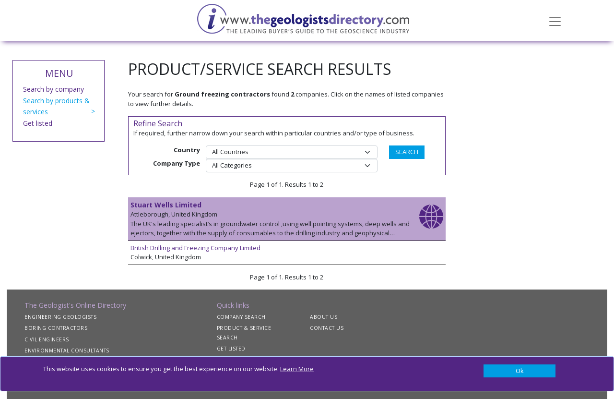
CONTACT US (326, 328)
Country (187, 149)
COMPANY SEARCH (241, 317)
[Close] (519, 371)
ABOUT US (323, 317)
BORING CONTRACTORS (55, 328)
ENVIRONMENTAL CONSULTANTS (66, 350)
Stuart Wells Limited (165, 204)
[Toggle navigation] (555, 20)
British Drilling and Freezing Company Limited (195, 247)
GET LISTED (231, 348)
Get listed (37, 123)
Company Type (176, 163)
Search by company (53, 89)
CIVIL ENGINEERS (46, 339)
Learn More (297, 368)
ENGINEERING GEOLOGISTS (60, 317)
